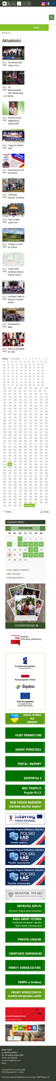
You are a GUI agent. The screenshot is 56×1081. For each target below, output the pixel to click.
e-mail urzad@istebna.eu (11, 1060)
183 (15, 414)
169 (35, 408)
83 (17, 382)
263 (9, 440)
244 (4, 434)
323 (41, 458)
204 (30, 420)
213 (30, 423)
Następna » (29, 505)
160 (35, 405)
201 (15, 420)
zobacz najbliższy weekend (18, 570)
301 (20, 452)
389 (9, 481)
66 (30, 376)
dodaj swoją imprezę (15, 577)
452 (9, 502)
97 (34, 385)
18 (41, 361)
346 (20, 467)
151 (35, 402)
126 (46, 393)
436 (20, 496)
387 (46, 479)
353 (9, 470)
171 (46, 408)
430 (35, 493)
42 (13, 370)
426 (15, 493)
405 (46, 484)
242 (41, 432)
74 (21, 379)
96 (30, 385)
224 (41, 426)
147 (15, 402)
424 (4, 493)
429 (30, 493)
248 (25, 434)
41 (8, 370)
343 (4, 467)
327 (15, 461)
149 (25, 402)
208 (4, 423)
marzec (8, 528)
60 (4, 376)
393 (30, 481)
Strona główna (4, 3)
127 (4, 396)
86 (30, 382)
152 (41, 402)
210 (15, 423)
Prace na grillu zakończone (13, 221)
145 (4, 402)
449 (41, 499)
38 (38, 367)
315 (46, 455)
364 (20, 473)
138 (15, 399)
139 (20, 399)
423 (46, 490)
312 (30, 455)
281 (9, 446)
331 (35, 461)
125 (40, 393)
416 (9, 490)
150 (30, 402)
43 (17, 370)
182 (9, 414)
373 (20, 476)
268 (35, 440)
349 (35, 467)
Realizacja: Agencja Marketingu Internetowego (19, 1077)
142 (35, 399)
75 (25, 379)
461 (9, 505)
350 (41, 467)
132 (30, 396)
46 (30, 370)
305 (41, 452)
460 (4, 505)
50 (4, 373)
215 (40, 423)
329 (25, 461)
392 (25, 481)
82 (13, 382)
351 (46, 467)
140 (25, 399)
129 (15, 396)
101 (9, 388)
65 (25, 376)
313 (35, 455)
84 (21, 382)
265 (20, 440)
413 (40, 487)
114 (30, 390)
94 (21, 385)
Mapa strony (14, 3)
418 (20, 490)
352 (4, 470)
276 (30, 443)
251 (41, 434)
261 (46, 437)
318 (15, 458)
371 (9, 476)
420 (30, 490)
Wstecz (8, 511)
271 (4, 443)
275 (25, 443)
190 (4, 417)
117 (45, 390)
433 (4, 496)
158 (25, 405)
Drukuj (46, 511)
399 (15, 484)
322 (35, 458)
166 (20, 408)
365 (25, 473)
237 (15, 432)
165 (15, 408)
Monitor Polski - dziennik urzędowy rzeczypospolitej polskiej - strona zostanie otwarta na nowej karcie (25, 888)
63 (17, 376)
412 (35, 487)
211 (20, 423)
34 (21, 367)
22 (13, 364)
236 (9, 432)
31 (8, 367)
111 (14, 390)
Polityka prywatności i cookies (13, 1072)
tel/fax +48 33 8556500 (9, 1058)
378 (46, 476)
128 (9, 396)
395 (41, 481)
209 (9, 423)
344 (9, 467)
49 (42, 370)
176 (25, 411)
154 (4, 405)
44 (21, 370)
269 (41, 440)
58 (38, 373)
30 (4, 367)
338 (25, 464)
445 (20, 499)
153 (46, 402)
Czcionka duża (29, 3)
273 (15, 443)
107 (41, 388)
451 (4, 502)
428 (25, 493)
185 (25, 414)
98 (38, 385)
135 (46, 396)
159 (30, 405)
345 (15, 467)
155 (9, 405)
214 (35, 423)
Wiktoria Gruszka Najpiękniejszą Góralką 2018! (14, 120)
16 (33, 361)
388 (4, 481)
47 (34, 370)
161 (41, 405)
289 (4, 449)
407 (9, 487)
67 (34, 376)
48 (38, 370)
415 (4, 490)
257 (25, 437)
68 (38, 376)
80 (4, 382)
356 (25, 470)
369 (46, 473)
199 (4, 420)
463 (20, 505)
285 (30, 446)
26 (30, 364)
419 (25, 490)
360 (46, 470)
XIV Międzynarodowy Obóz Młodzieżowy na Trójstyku (13, 91)
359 (41, 470)
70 (4, 379)
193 (20, 417)
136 (4, 399)
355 (20, 470)
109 (4, 390)
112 (19, 390)
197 (41, 417)
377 (41, 476)
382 (20, 479)
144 (46, 399)
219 (15, 426)
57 (34, 373)
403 (35, 484)
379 (4, 479)
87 (34, 382)
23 (17, 364)
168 (30, 408)
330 (30, 461)
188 (41, 414)
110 (9, 390)
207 (46, 420)
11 (12, 361)
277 (35, 443)
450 (46, 499)
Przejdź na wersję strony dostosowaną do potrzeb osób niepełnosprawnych (9, 3)
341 (41, 464)
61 (8, 376)
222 (30, 426)
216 (46, 423)
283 (20, 446)
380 (9, 479)
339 (30, 464)
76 (30, 379)
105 (30, 388)
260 (41, 437)
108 (46, 388)
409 (20, 487)
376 (35, 476)
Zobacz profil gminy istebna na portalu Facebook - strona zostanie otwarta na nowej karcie (48, 3)
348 (30, 467)
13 (20, 361)
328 (20, 461)
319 (20, 458)
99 (42, 385)
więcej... (4, 1063)
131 (25, 396)
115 (35, 390)
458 (41, 502)
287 (41, 446)
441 (46, 496)
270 (46, 440)
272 (9, 443)
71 (8, 379)
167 (25, 408)
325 (4, 461)
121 (20, 393)
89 (42, 382)
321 (30, 458)
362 (9, 473)
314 (40, 455)
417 (15, 490)
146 (9, 402)
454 (20, 502)
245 (9, 434)
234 (46, 429)
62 (13, 376)
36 (30, 367)
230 (25, 429)
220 (20, 426)
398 (9, 484)
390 (15, 481)
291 (15, 449)
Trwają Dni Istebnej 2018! (15, 147)
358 (35, 470)
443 (9, 499)
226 (4, 429)
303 (30, 452)
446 (25, 499)
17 (37, 361)
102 (15, 388)
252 (46, 434)
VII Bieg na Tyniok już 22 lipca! (15, 246)
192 (15, 417)
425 (9, 493)
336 (15, 464)
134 (41, 396)
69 (42, 376)
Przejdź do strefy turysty (54, 39)
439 (35, 496)
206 (41, 420)
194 (25, 417)
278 (41, 443)
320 (25, 458)
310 (20, 455)
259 (35, 437)
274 (20, 443)
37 (34, 367)
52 (13, 373)
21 (8, 364)
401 (25, 484)
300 (15, 452)
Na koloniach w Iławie (14, 325)
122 (25, 393)
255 (15, 437)
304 (35, 452)
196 (35, 417)
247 (20, 434)
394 (35, 481)
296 (41, 449)
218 (9, 426)
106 (35, 388)
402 (30, 484)
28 (38, 364)
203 (25, 420)
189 (46, 414)
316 (4, 458)
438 (30, 496)
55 (25, 373)
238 (20, 432)
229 (20, 429)
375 (30, 476)
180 (46, 411)
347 (25, 467)
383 (25, 479)
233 (41, 429)
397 (4, 484)
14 (24, 361)
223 (35, 426)
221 (25, 426)
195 (30, 417)
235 (4, 432)
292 (20, 449)
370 (4, 476)
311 (25, 455)
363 (15, 473)
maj (42, 528)
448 (35, 499)
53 (17, 373)
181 (4, 414)
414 (46, 487)
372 (15, 476)
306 (46, 452)
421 (35, 490)
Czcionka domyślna (19, 3)
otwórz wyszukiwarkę (51, 17)
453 (15, 502)
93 (17, 385)
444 (15, 499)
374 (25, 476)
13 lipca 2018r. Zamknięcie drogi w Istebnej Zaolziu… (15, 271)
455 (25, 502)
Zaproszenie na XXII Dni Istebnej (16, 171)
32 (13, 367)
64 (21, 376)
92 (13, 385)
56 (30, 373)
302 (25, 452)
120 (14, 393)
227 (9, 429)
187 (35, 414)
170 (41, 408)
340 (35, 464)
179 (41, 411)
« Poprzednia (14, 358)
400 (20, 484)
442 (4, 499)
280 (4, 446)
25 (25, 364)
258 (30, 437)
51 (8, 373)
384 (30, 479)
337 (20, 464)
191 (9, 417)
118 (4, 393)
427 (20, 493)
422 (41, 490)
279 (46, 443)
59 (42, 373)
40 (4, 370)
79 (42, 379)
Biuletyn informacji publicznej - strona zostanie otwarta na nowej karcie (25, 632)
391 (20, 481)
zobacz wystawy (14, 574)
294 (30, 449)
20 (4, 364)
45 (25, 370)
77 (34, 379)
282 (15, 446)
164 (9, 408)
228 (15, 429)
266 (25, 440)
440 (41, 496)
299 (9, 452)
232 (35, 429)
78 (38, 379)
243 (46, 432)
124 (35, 393)
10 (7, 361)
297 (46, 449)
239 (25, 432)
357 (30, 470)
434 (9, 496)
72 (13, 379)
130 (20, 396)
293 (25, 449)
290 (9, 449)
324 (46, 458)
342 (46, 464)
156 (15, 405)
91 (8, 385)
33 (17, 367)
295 (35, 449)
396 (46, 481)
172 (4, 411)
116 (40, 390)
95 (25, 385)
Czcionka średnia (24, 3)
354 (15, 470)
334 (4, 464)
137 (9, 399)
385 (35, 479)
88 (38, 382)
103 (20, 388)
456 (30, 502)
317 (9, 458)
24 (21, 364)
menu (36, 27)
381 (15, 479)
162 (46, 405)
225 (46, 426)
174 (15, 411)
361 (4, 473)
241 (35, 432)
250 (35, 434)
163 (4, 408)
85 (25, 382)
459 (46, 502)
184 (20, 414)
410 (25, 487)
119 (9, 393)
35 (25, 367)
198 (46, 417)
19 (46, 361)
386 (41, 479)
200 (9, 420)
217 (4, 426)
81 (8, 382)
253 (4, 437)
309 (15, 455)
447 (30, 499)
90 (4, 385)
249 (30, 434)
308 (9, 455)
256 (20, 437)
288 (46, 446)
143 (41, 399)
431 (41, 493)
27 (34, 364)
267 (30, 440)
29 (42, 364)
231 (30, 429)
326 (9, 461)
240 (30, 432)
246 (15, 434)
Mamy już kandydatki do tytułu (16, 350)
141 (30, 399)
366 (30, 473)
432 (46, 493)
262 (4, 440)
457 (35, 502)
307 (4, 455)
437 (25, 496)
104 (25, 388)
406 (4, 487)
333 (46, 461)
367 (35, 473)
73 (17, 379)
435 (15, 496)
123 (30, 393)
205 (35, 420)
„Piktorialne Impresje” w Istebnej (16, 196)
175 (20, 411)
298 (4, 452)
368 (41, 473)
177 (30, 411)
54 (21, 373)
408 (15, 487)
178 (35, 411)
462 (15, 505)
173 (9, 411)
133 (35, 396)
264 (15, 440)
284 (25, 446)
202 (20, 420)
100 (4, 388)
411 (30, 487)
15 (29, 361)
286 (35, 446)
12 (16, 361)
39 (42, 367)
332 (41, 461)
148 (20, 402)
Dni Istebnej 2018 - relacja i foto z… (15, 64)
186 (30, 414)
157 (20, 405)
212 (25, 423)
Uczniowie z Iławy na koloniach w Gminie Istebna (16, 299)
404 (41, 484)
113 (24, 390)
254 (9, 437)
